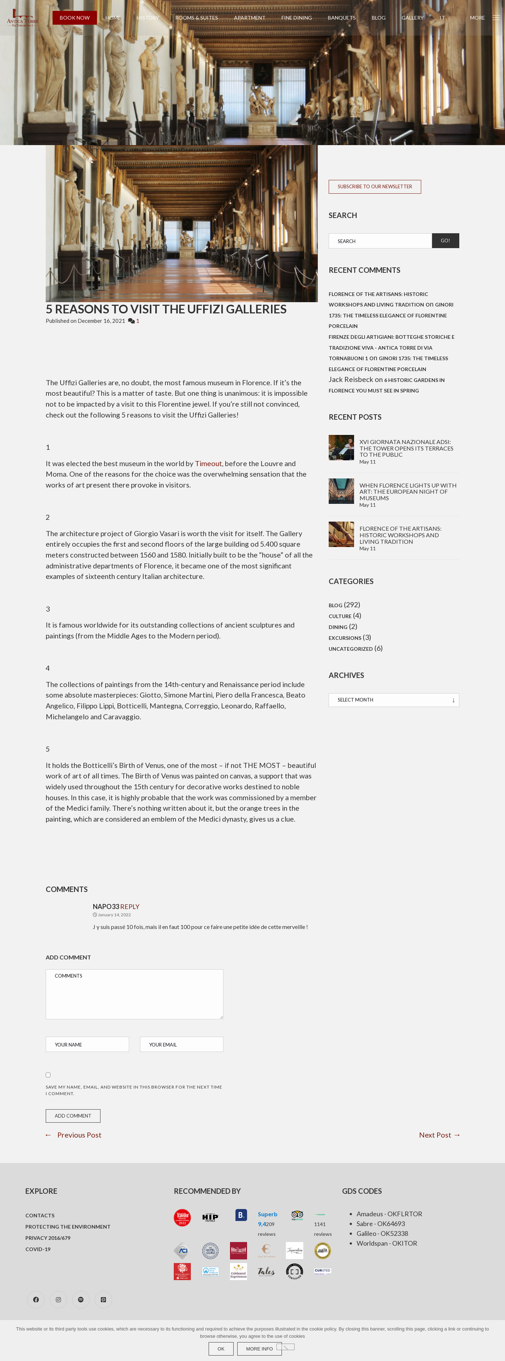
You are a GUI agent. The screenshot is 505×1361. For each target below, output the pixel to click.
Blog (383, 18)
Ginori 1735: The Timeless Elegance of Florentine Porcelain (391, 316)
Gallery (417, 18)
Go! (445, 240)
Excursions (345, 641)
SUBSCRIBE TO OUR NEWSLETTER (375, 186)
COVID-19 (37, 1265)
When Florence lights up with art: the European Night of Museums (408, 492)
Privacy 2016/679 (47, 1253)
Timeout (213, 464)
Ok (221, 1349)
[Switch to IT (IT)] (447, 18)
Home (118, 18)
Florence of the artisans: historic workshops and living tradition (401, 536)
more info (259, 1349)
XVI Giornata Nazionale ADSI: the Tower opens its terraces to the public (406, 449)
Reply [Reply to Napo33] (129, 922)
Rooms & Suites (201, 18)
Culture (340, 618)
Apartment (254, 18)
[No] (285, 1347)
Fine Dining (301, 18)
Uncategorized (351, 652)
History (152, 18)
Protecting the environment (68, 1242)
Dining (338, 629)
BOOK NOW (79, 18)
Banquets (347, 18)
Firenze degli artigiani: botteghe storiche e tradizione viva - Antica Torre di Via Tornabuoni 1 (392, 349)
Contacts (39, 1231)
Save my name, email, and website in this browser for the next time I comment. (134, 1105)
